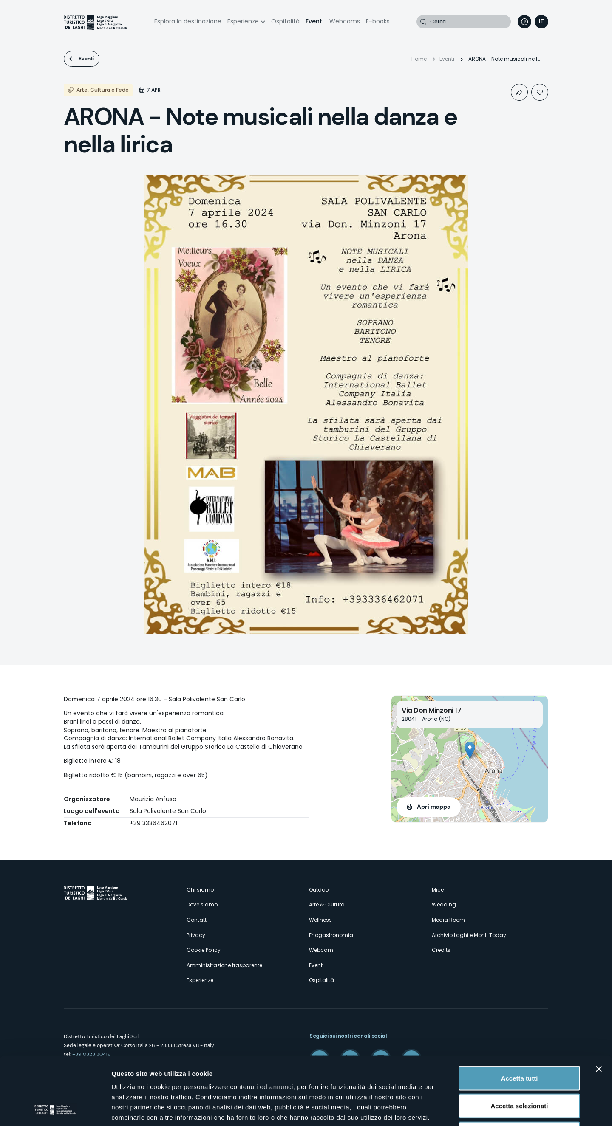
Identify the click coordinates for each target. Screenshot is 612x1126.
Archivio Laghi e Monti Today (469, 935)
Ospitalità (285, 21)
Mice (438, 889)
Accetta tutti (519, 1014)
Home (419, 58)
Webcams (344, 21)
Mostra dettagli (447, 1109)
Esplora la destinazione (187, 21)
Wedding (444, 904)
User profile (524, 21)
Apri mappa (433, 806)
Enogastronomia (331, 935)
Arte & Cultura (327, 904)
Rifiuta (520, 1070)
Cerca (423, 21)
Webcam (321, 950)
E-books (378, 21)
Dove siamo (202, 904)
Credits (441, 950)
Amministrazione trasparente (224, 965)
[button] (470, 750)
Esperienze (243, 21)
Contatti (197, 919)
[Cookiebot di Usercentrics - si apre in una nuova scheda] (55, 1109)
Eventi (314, 21)
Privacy (196, 935)
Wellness (320, 919)
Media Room (448, 919)
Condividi (519, 92)
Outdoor (319, 889)
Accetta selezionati (519, 1042)
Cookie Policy (204, 950)
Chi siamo (200, 889)
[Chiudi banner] (599, 1005)
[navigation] (541, 21)
